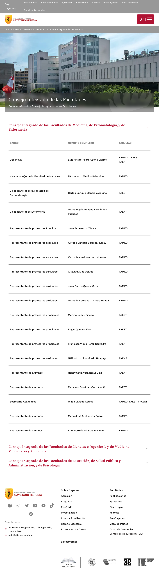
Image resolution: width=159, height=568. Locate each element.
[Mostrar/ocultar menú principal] (149, 19)
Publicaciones (48, 2)
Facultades (30, 2)
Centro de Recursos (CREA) (126, 533)
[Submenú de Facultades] (36, 2)
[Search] (141, 19)
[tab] (80, 127)
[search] (141, 19)
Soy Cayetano (10, 6)
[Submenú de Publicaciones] (57, 2)
